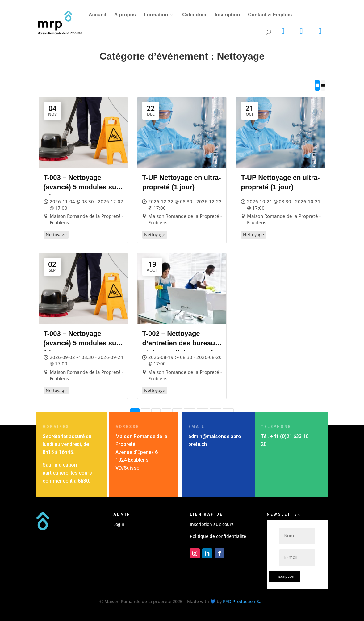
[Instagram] (283, 31)
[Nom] (297, 536)
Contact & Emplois (270, 15)
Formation (156, 15)
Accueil (97, 15)
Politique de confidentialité (218, 536)
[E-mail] (297, 557)
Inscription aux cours (212, 524)
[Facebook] (320, 31)
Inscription (227, 15)
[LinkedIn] (301, 31)
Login (118, 524)
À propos (125, 15)
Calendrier (194, 15)
